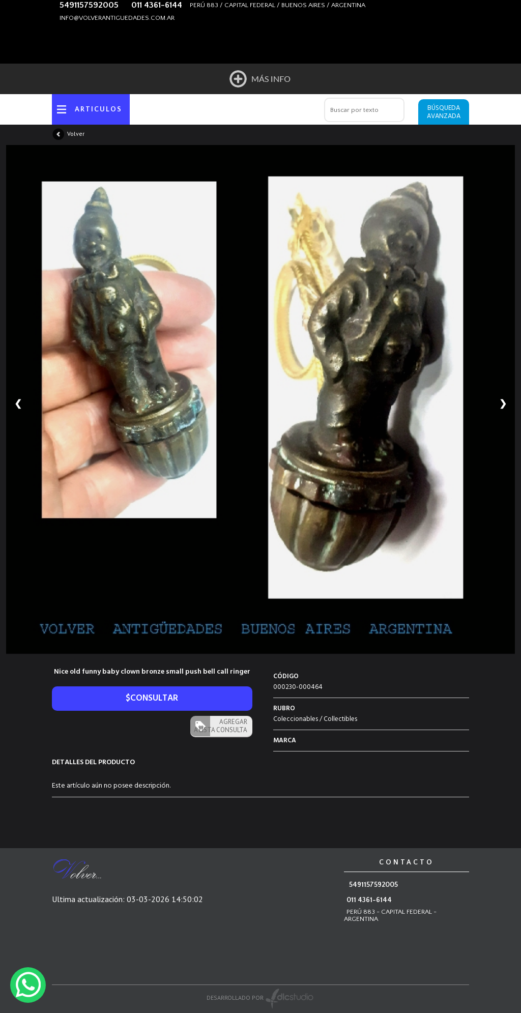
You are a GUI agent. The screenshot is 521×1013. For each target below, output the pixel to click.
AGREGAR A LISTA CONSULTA (220, 725)
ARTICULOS (98, 109)
